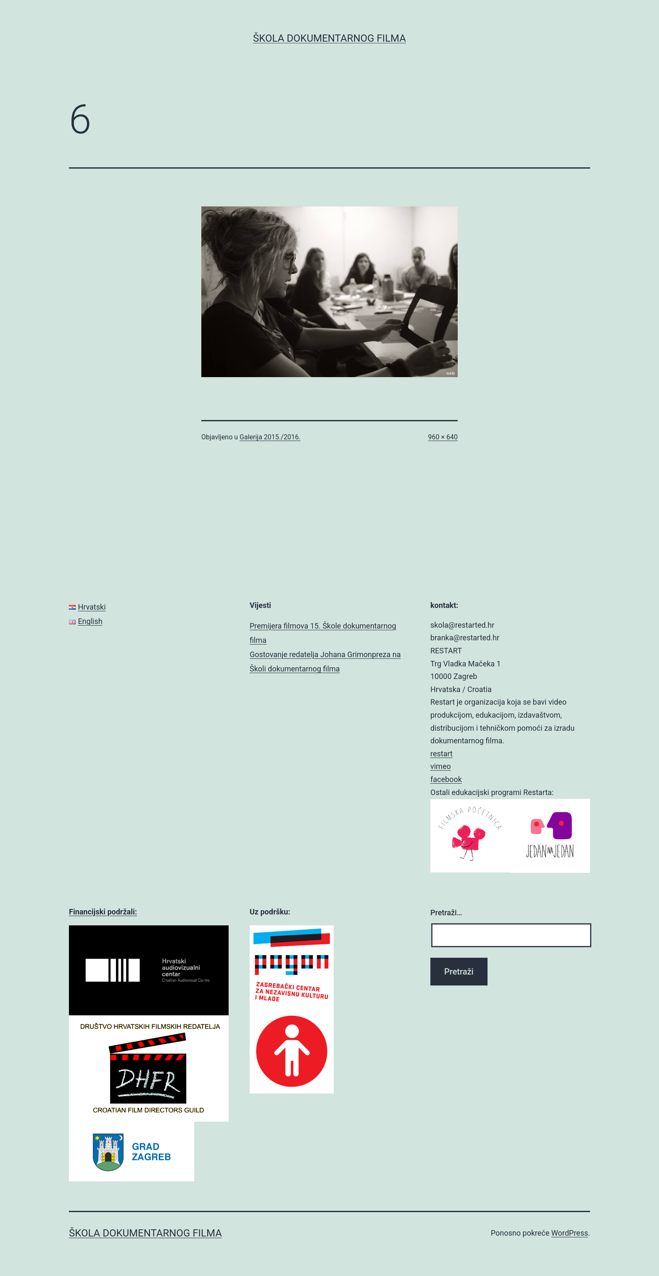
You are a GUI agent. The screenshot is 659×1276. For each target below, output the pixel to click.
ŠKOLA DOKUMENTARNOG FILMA (329, 38)
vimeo (440, 766)
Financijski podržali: (103, 911)
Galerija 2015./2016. (270, 437)
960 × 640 (443, 437)
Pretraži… (446, 912)
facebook (446, 779)
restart (441, 753)
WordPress (569, 1232)
